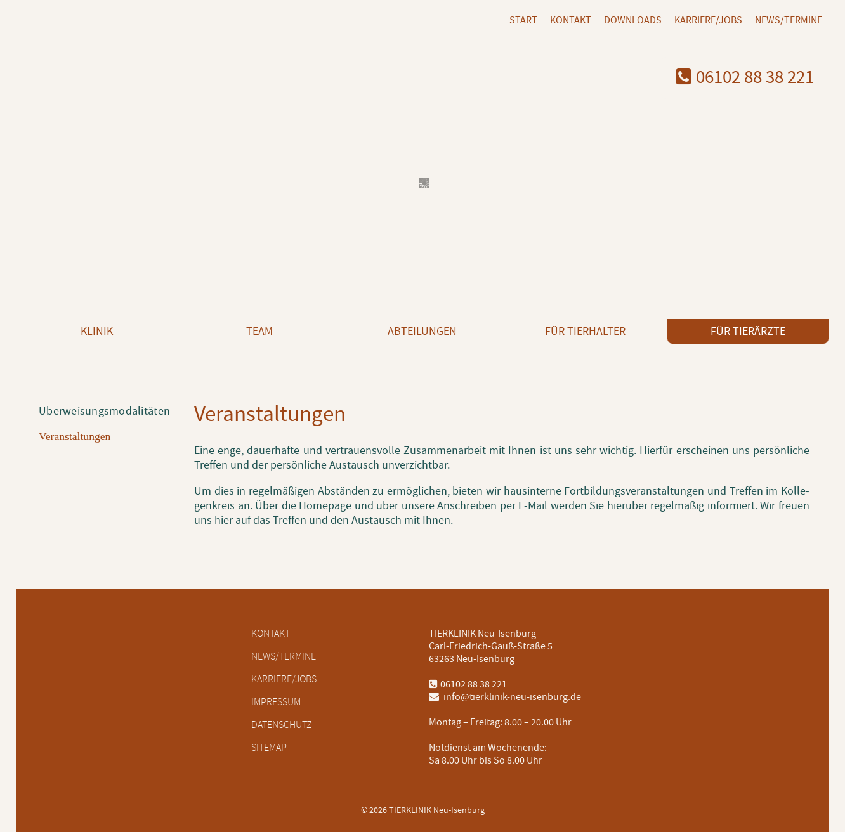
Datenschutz (281, 724)
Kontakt (570, 20)
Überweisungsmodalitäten (104, 411)
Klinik (97, 331)
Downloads (633, 20)
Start (523, 20)
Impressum (276, 702)
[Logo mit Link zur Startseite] (116, 57)
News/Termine (788, 20)
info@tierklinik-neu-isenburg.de (505, 697)
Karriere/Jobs (708, 20)
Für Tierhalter (585, 331)
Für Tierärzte (748, 331)
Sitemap (269, 747)
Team (259, 331)
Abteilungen (422, 331)
